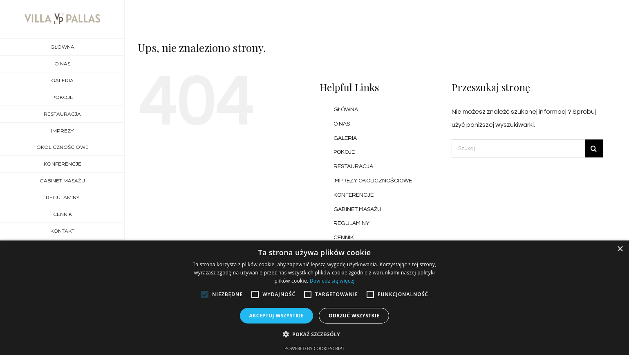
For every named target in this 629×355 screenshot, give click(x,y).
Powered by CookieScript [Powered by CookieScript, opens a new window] (314, 348)
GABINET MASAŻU (357, 209)
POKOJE (344, 152)
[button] (314, 334)
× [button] (620, 249)
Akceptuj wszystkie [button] (276, 315)
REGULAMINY (351, 223)
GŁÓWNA (346, 109)
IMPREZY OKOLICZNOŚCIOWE (373, 181)
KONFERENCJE (354, 195)
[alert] (314, 297)
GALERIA (345, 138)
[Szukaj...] (518, 148)
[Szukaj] (594, 148)
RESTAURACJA (353, 166)
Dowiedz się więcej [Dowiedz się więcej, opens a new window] (332, 280)
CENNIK (344, 237)
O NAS (342, 124)
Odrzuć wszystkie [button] (354, 315)
